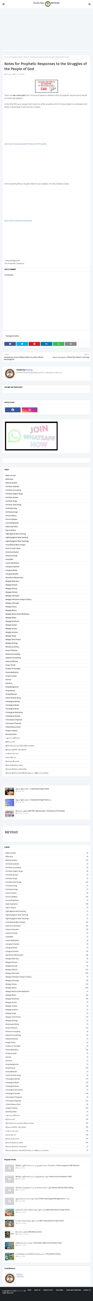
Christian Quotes (12, 497)
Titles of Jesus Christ (13, 727)
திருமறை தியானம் (12, 761)
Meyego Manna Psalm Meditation (18, 614)
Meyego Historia (11, 592)
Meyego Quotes (11, 625)
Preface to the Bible (13, 669)
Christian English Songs (14, 494)
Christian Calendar (12, 486)
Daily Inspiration (12, 526)
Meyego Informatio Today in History (18, 599)
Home (6, 57)
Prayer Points (11, 665)
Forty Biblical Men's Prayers (15, 545)
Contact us (87, 1290)
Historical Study (11, 556)
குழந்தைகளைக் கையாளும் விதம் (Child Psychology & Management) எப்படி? (43, 1199)
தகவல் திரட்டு (11, 757)
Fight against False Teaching (16, 534)
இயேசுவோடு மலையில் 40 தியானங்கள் (20, 746)
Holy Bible (9, 559)
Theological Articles (13, 701)
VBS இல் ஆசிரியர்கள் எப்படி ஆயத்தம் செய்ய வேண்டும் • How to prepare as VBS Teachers (47, 1165)
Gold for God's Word (13, 548)
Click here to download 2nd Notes (18, 221)
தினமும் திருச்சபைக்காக (14, 765)
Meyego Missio (11, 618)
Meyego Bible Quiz (12, 581)
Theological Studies (16, 57)
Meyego (8, 74)
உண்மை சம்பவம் (12, 753)
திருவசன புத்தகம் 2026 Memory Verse (29, 1232)
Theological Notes (12, 709)
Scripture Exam (11, 676)
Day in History (11, 530)
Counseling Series (12, 523)
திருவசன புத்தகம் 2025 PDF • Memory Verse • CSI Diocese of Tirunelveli (40, 811)
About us (37, 1290)
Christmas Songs (12, 512)
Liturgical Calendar (12, 567)
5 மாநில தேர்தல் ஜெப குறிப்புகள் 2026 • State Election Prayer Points (40, 1221)
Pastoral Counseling (13, 654)
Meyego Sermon (11, 628)
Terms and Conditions (73, 1290)
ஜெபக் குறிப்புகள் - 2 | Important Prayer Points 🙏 (33, 800)
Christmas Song (11, 508)
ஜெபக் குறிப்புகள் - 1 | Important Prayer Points (32, 789)
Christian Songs (11, 501)
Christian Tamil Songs (13, 505)
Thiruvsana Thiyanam (13, 723)
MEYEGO (20, 1291)
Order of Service (11, 650)
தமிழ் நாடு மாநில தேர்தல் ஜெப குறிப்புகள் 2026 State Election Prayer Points (43, 1210)
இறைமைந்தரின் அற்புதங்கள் (16, 749)
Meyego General (11, 588)
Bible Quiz (9, 479)
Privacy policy (48, 1290)
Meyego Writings (12, 643)
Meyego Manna (11, 610)
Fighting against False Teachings (17, 541)
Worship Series (11, 734)
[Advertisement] (46, 29)
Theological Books (12, 705)
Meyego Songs (11, 636)
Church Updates (11, 519)
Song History (10, 690)
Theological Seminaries (14, 712)
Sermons (9, 683)
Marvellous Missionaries (14, 577)
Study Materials (11, 694)
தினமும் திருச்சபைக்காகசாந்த (16, 769)
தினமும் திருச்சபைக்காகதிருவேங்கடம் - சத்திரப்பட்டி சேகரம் (27, 773)
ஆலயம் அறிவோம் (13, 738)
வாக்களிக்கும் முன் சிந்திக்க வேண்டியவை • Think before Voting (38, 1254)
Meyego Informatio (12, 596)
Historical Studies (12, 552)
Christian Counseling (13, 490)
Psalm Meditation (12, 672)
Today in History (11, 731)
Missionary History (12, 647)
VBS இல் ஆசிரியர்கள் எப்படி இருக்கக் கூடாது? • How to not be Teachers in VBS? (44, 1176)
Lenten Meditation (12, 563)
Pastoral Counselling (13, 658)
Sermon (8, 680)
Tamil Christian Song (13, 698)
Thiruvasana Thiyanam (14, 720)
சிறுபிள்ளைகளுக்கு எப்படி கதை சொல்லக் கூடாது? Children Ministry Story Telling (44, 1188)
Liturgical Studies (12, 574)
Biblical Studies (11, 483)
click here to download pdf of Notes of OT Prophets (25, 144)
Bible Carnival (11, 475)
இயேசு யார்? (10, 742)
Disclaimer (59, 1290)
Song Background (12, 687)
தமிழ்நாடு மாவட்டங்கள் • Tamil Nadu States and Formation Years (39, 1243)
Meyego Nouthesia (12, 621)
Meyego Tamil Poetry (13, 639)
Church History (11, 516)
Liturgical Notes (11, 570)
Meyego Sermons (12, 632)
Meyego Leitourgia (12, 603)
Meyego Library (11, 607)
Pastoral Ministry (12, 661)
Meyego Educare (11, 585)
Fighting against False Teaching (17, 537)
